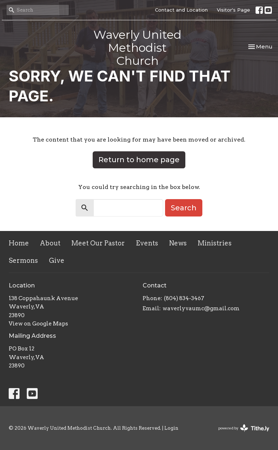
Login (171, 428)
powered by (243, 428)
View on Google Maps (38, 323)
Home (19, 243)
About (50, 243)
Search (184, 207)
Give (56, 260)
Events (147, 243)
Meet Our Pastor (98, 243)
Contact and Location (181, 10)
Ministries (215, 243)
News (178, 243)
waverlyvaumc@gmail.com (201, 308)
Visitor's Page (233, 10)
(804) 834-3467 (184, 298)
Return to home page (139, 159)
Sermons (23, 260)
